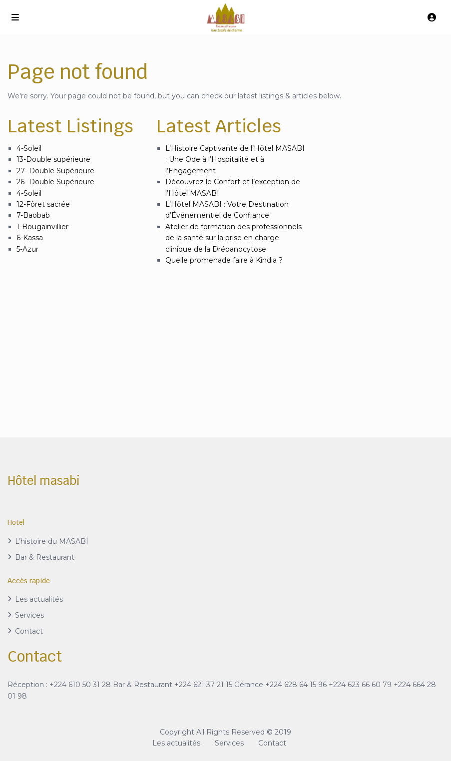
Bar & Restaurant (44, 557)
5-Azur (27, 249)
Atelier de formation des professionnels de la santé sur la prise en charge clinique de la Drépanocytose (233, 238)
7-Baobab (33, 215)
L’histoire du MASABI (51, 541)
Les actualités (39, 599)
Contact (29, 631)
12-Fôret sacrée (43, 204)
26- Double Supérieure (55, 181)
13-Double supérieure (53, 159)
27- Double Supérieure (55, 170)
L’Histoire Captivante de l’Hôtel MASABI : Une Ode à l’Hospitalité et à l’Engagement (235, 159)
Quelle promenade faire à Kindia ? (224, 260)
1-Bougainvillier (42, 226)
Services (29, 615)
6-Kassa (29, 237)
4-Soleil (28, 148)
